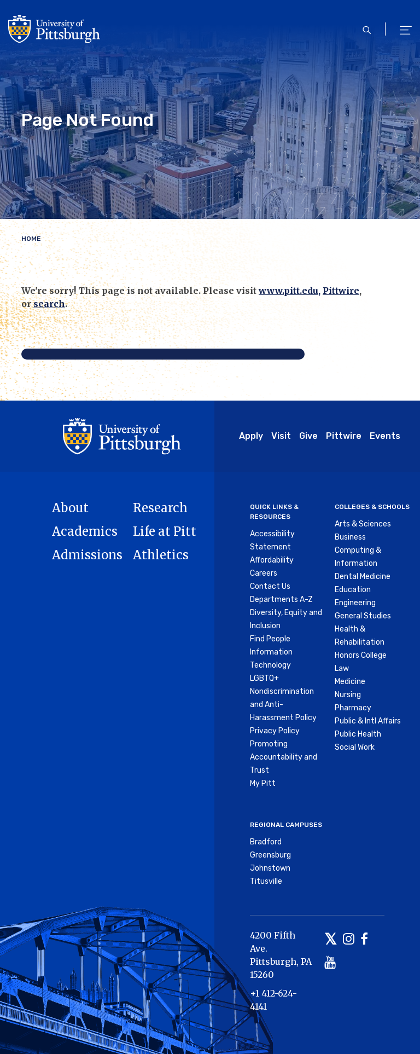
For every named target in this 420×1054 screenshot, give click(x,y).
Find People (270, 639)
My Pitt (263, 783)
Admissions (87, 555)
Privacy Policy (275, 731)
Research (160, 508)
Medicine (350, 681)
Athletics (161, 555)
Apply (251, 436)
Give (308, 436)
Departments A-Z (281, 599)
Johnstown (270, 868)
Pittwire (341, 290)
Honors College (361, 655)
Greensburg (270, 855)
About (70, 508)
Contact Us (270, 586)
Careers (263, 573)
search (49, 303)
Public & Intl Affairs (368, 721)
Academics (85, 531)
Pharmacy (353, 708)
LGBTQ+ (264, 678)
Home (31, 238)
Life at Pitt (164, 531)
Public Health (358, 734)
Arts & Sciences (363, 524)
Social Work (355, 747)
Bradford (266, 842)
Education (353, 589)
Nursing (348, 694)
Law (342, 668)
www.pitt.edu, (289, 290)
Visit (281, 436)
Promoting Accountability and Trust (283, 757)
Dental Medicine (362, 576)
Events (385, 436)
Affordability (272, 560)
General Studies (363, 616)
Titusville (266, 881)
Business (350, 537)
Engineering (355, 602)
